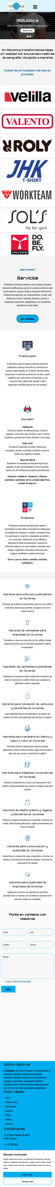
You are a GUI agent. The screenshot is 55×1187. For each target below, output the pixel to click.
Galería (8, 1119)
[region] (27, 1168)
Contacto (9, 1123)
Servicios (9, 1110)
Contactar (28, 31)
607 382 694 (12, 1144)
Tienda (8, 1115)
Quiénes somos (12, 1102)
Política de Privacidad (22, 981)
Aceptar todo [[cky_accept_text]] (28, 1174)
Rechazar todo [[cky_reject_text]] (27, 1181)
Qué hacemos (11, 1106)
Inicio (8, 1097)
